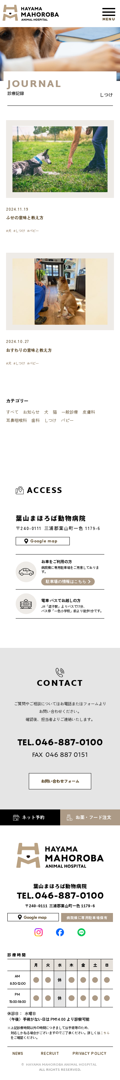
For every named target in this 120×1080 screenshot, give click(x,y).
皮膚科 (89, 414)
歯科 (35, 422)
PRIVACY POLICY (89, 1057)
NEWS (18, 1057)
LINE (81, 936)
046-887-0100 (60, 899)
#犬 (9, 232)
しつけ (50, 422)
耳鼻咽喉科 (16, 422)
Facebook (60, 936)
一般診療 (69, 414)
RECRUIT (50, 1057)
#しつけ (21, 232)
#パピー (36, 232)
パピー (67, 422)
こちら (106, 1035)
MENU (108, 17)
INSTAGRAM (39, 936)
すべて (12, 414)
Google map (44, 543)
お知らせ (31, 414)
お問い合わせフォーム (60, 783)
